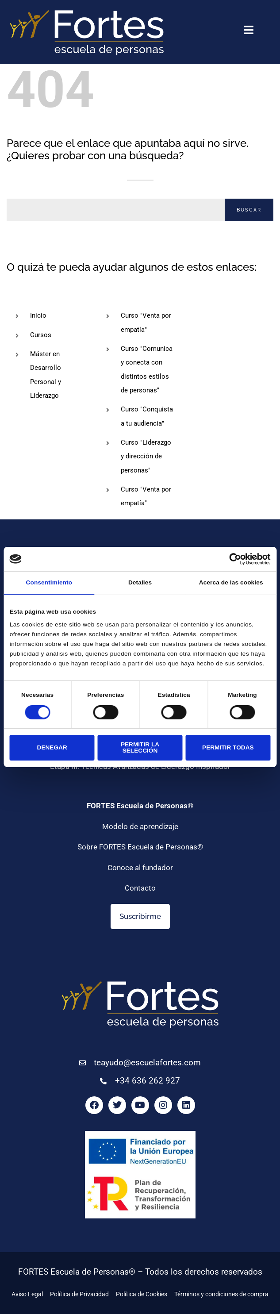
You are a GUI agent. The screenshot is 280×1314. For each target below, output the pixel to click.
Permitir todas (228, 747)
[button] (248, 31)
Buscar (249, 210)
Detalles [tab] (140, 582)
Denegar (52, 747)
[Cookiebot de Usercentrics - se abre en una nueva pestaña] (231, 559)
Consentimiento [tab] (49, 582)
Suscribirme (140, 916)
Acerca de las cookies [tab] (231, 582)
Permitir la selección (140, 747)
